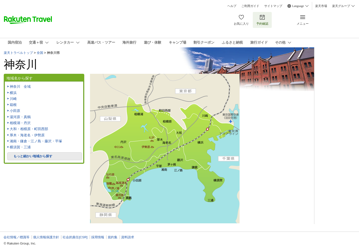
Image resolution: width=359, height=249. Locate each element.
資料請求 (127, 237)
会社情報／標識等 (16, 237)
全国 (40, 53)
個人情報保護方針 (46, 237)
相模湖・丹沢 (20, 123)
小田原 (15, 111)
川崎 (13, 99)
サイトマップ (273, 6)
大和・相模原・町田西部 (29, 129)
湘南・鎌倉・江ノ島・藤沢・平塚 (36, 141)
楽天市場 (321, 6)
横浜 (13, 93)
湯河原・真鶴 (20, 117)
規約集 (112, 237)
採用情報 (97, 237)
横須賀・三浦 (20, 147)
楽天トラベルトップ (18, 53)
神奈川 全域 (20, 86)
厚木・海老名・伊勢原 (27, 135)
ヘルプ (231, 6)
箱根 (13, 105)
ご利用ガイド (250, 6)
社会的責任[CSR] (75, 237)
